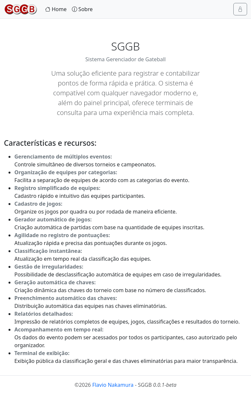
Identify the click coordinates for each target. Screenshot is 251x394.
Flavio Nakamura (112, 384)
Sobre (82, 9)
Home (56, 9)
